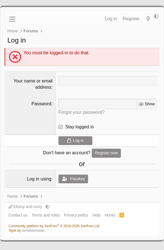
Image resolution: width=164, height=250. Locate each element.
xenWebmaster (33, 231)
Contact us (17, 215)
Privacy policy (76, 215)
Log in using (39, 179)
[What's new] (148, 19)
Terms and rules (46, 215)
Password (41, 103)
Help (96, 215)
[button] (156, 16)
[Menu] (12, 19)
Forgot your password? (81, 112)
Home (110, 215)
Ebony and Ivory (25, 206)
